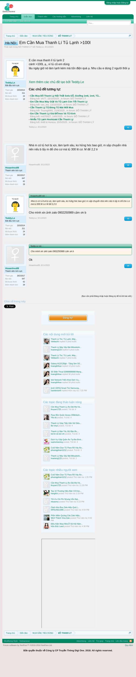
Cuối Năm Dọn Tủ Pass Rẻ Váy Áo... (67, 466)
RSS (130, 659)
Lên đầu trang (122, 659)
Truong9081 (47, 129)
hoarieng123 (56, 368)
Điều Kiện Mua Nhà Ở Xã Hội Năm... (67, 542)
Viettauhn (55, 360)
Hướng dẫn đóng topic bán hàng (85, 48)
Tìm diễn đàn (11, 21)
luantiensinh (56, 409)
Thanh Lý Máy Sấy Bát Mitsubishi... (66, 366)
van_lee (45, 123)
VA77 (43, 117)
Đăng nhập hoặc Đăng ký (117, 3)
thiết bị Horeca (48, 141)
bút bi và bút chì (58, 452)
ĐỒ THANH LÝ (25, 65)
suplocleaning (57, 461)
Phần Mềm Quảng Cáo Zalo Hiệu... (66, 534)
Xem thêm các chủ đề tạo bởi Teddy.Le (56, 100)
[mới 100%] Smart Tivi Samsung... (65, 407)
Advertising (76, 16)
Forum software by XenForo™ (27, 664)
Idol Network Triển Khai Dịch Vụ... (65, 398)
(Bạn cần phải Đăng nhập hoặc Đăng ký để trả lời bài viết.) (106, 314)
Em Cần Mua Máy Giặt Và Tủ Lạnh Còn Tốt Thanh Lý (58, 120)
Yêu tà (53, 436)
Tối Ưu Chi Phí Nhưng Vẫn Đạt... (65, 518)
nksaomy (55, 520)
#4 (128, 284)
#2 (128, 184)
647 (23, 197)
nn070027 (46, 135)
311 (23, 112)
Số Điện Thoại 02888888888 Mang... (67, 390)
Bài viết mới (25, 21)
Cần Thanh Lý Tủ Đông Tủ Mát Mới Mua (51, 126)
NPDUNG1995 (57, 528)
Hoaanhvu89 (12, 186)
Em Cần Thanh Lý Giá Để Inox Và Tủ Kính (53, 132)
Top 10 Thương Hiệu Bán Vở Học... (66, 509)
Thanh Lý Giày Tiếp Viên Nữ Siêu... (66, 442)
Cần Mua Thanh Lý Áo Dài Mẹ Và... (66, 425)
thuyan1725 (56, 428)
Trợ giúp (99, 659)
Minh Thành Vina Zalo (60, 537)
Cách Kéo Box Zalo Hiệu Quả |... (65, 526)
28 (24, 203)
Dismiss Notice (129, 44)
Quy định (129, 664)
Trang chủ (14, 16)
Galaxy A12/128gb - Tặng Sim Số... (66, 382)
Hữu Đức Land (57, 545)
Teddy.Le (40, 65)
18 (24, 118)
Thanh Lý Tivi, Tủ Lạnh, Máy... (64, 357)
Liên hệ (89, 16)
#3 (128, 237)
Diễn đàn (28, 17)
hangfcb (54, 512)
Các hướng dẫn (59, 16)
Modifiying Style (11, 659)
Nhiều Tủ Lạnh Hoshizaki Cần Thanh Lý (51, 138)
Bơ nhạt (54, 444)
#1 (128, 146)
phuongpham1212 (59, 469)
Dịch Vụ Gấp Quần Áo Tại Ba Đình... (67, 458)
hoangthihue (56, 384)
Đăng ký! (68, 336)
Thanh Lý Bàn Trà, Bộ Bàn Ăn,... (65, 450)
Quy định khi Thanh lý (46, 48)
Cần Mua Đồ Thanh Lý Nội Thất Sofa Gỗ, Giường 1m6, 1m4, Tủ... (65, 114)
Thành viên (42, 16)
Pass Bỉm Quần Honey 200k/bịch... (66, 433)
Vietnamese (24, 659)
